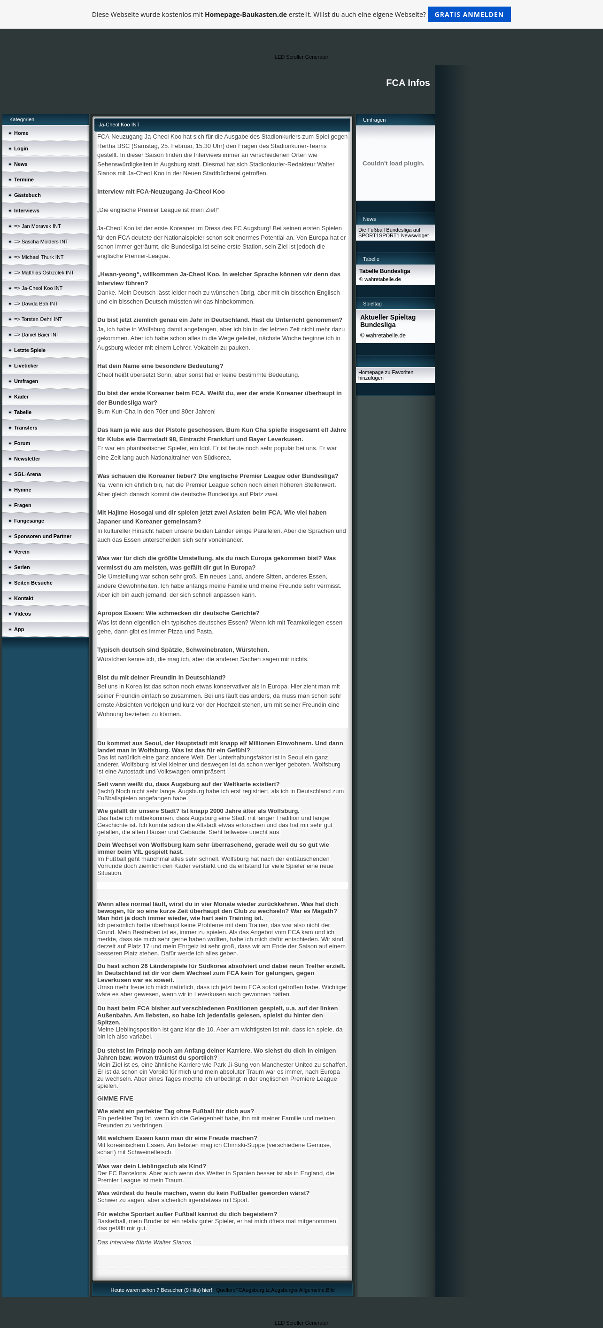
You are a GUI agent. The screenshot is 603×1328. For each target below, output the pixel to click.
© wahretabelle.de (380, 279)
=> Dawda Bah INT (36, 303)
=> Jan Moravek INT (37, 226)
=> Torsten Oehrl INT (38, 319)
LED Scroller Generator (301, 57)
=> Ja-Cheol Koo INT (38, 288)
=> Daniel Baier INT (37, 334)
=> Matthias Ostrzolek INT (44, 272)
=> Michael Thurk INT (39, 257)
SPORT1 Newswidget (404, 235)
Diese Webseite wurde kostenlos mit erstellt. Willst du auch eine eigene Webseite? (301, 14)
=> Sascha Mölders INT (41, 241)
